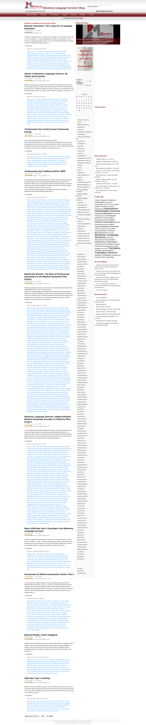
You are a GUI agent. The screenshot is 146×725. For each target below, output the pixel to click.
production (34, 118)
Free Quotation (61, 721)
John (97, 290)
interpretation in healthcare (41, 612)
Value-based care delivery (37, 267)
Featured (79, 148)
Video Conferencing (82, 240)
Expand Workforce (32, 335)
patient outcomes (52, 251)
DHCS (45, 211)
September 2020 (81, 382)
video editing (45, 711)
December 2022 (81, 329)
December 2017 (81, 433)
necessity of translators (40, 246)
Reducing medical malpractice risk (55, 255)
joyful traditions (67, 561)
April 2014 (80, 474)
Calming (56, 701)
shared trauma (54, 626)
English (116, 204)
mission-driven (62, 114)
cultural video (40, 558)
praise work (55, 162)
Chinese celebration (39, 556)
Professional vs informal (58, 386)
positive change (31, 669)
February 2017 (81, 443)
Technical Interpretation (83, 223)
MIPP (41, 244)
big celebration (60, 554)
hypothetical (50, 665)
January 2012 (80, 520)
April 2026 (80, 254)
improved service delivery (60, 342)
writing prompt (30, 673)
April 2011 (80, 537)
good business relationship (34, 158)
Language (67, 703)
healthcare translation (64, 610)
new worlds (46, 667)
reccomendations (41, 255)
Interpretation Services (83, 158)
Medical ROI (67, 240)
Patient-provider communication (35, 253)
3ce (41, 156)
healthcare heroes (40, 610)
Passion (58, 116)
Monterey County (108, 233)
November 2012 (81, 496)
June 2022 (80, 343)
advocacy (56, 99)
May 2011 (79, 535)
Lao (70, 61)
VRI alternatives (55, 269)
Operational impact (65, 377)
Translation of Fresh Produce (103, 183)
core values (53, 103)
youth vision (54, 673)
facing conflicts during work (43, 609)
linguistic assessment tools (34, 63)
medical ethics (41, 620)
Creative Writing (52, 661)
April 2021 (80, 365)
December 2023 (81, 300)
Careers (67, 721)
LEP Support (66, 228)
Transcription (80, 231)
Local (78, 177)
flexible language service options (45, 336)
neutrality (60, 622)
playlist (29, 118)
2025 (41, 554)
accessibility (43, 99)
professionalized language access (36, 388)
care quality (45, 205)
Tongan (69, 68)
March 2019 (80, 416)
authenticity (30, 101)
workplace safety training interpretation (37, 411)
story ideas (57, 669)
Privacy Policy (82, 721)
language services (52, 112)
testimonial (51, 164)
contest (67, 660)
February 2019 (81, 418)
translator (45, 166)
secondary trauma (45, 626)
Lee (97, 283)
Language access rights (47, 352)
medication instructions (33, 244)
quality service (62, 162)
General (33, 51)
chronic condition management (57, 205)
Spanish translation (43, 164)
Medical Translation (108, 230)
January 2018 (80, 431)
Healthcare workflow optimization (51, 221)
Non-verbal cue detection (54, 375)
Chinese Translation (65, 156)
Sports (79, 221)
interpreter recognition (61, 614)
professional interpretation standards (41, 386)
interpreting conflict (61, 616)
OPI (45, 248)
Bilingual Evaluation (82, 124)
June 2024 (80, 288)
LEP (61, 228)
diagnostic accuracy (53, 211)
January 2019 (80, 421)
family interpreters (39, 217)
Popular (65, 14)
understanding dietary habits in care (54, 406)
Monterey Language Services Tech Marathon (108, 314)
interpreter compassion (38, 614)
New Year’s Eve (63, 565)
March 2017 (80, 440)
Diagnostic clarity (63, 211)
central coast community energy (50, 156)
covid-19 (106, 204)
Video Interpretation (49, 267)
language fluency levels (33, 61)
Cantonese (45, 53)
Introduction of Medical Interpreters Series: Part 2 (49, 574)
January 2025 (80, 278)
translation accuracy (49, 261)
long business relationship (49, 160)
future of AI (44, 663)
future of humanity (52, 663)
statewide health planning (52, 257)
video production (54, 711)
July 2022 (79, 341)
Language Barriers (35, 228)
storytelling (56, 120)
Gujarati (65, 55)
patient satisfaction (63, 251)
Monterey (98, 233)
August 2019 (80, 406)
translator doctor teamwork (34, 263)
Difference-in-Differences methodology (56, 213)
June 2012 (80, 508)
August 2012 (80, 503)
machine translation (108, 220)
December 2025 (81, 261)
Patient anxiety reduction (47, 381)
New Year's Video (49, 707)
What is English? (101, 304)
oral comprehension (46, 66)
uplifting (39, 711)
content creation (44, 103)
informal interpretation (40, 223)
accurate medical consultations (48, 308)
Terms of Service (74, 721)
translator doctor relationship (62, 261)
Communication (53, 101)
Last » (51, 716)
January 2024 (80, 298)
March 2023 (80, 322)
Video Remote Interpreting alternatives (37, 269)
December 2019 (81, 397)
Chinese (79, 129)
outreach (52, 116)
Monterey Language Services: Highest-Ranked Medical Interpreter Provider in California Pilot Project (47, 419)
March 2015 (80, 462)
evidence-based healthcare (57, 215)
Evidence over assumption (47, 333)
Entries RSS (80, 570)
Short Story (50, 669)
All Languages (63, 99)
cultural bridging (44, 105)
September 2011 (81, 527)
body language (53, 603)
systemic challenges (41, 259)
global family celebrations (50, 559)
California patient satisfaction (61, 315)
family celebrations (50, 558)
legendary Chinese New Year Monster (37, 563)
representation (37, 120)
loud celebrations (52, 563)
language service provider (40, 112)
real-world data (31, 390)
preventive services (65, 253)
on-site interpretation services (39, 377)
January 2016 (80, 452)
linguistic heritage (56, 63)
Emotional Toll (61, 607)
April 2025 (80, 271)
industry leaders (55, 109)
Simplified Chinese (32, 164)
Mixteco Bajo (50, 65)
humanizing (47, 109)
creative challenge (32, 661)
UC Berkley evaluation (57, 265)
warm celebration (60, 567)
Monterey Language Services (62, 65)
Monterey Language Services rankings (48, 371)
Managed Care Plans (37, 483)
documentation (31, 107)
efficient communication (43, 215)
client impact (45, 101)
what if (59, 671)
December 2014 (81, 464)
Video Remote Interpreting (62, 267)
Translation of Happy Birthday (103, 161)
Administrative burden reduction (48, 200)
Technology (80, 226)
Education (79, 141)
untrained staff (48, 519)
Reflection (48, 709)
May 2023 (79, 317)
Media (79, 179)
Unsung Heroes (59, 628)
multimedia (41, 116)
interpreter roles (31, 616)
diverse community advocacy (48, 331)
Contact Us (90, 721)
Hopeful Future (42, 665)
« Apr (79, 110)
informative (30, 110)
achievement (50, 99)
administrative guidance (63, 200)
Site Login (79, 568)
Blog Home (44, 14)
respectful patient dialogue (38, 394)
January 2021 (80, 372)
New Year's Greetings (38, 707)
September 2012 (81, 501)
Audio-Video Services (63, 310)
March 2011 (80, 539)
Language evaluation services (59, 59)
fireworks (40, 559)
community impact (63, 101)
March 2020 (80, 392)
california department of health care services (52, 202)
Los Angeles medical (36, 232)
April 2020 (80, 389)
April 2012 (80, 513)
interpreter (99, 213)
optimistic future (54, 667)
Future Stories (61, 663)
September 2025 (81, 264)
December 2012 (81, 493)
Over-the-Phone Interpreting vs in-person (45, 250)
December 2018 (81, 423)
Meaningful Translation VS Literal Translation (108, 309)
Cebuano (51, 53)
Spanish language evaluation (59, 68)
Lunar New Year (61, 563)
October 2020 (80, 380)
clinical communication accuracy (47, 319)
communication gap (60, 53)
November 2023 (81, 302)
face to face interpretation (44, 335)
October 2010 (80, 547)
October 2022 (80, 334)
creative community (42, 661)
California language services (34, 53)
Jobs (78, 165)
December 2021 (81, 351)
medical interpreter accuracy (57, 236)
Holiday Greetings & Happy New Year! (105, 164)
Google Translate (88, 85)
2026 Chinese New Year (49, 554)
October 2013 (80, 481)
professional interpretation (64, 66)
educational (38, 107)
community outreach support (57, 321)
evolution (59, 107)
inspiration (61, 703)
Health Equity (64, 217)
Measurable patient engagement (42, 358)
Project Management (82, 209)
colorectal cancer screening (55, 207)
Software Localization (82, 219)
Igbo (68, 55)
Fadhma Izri (99, 265)
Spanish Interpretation (107, 244)
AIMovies (52, 660)
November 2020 (81, 377)
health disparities (55, 217)
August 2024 (80, 285)
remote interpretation (109, 240)
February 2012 (81, 518)
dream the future (61, 661)
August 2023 (80, 310)
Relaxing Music (56, 709)
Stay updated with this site (105, 11)
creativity (36, 105)
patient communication (60, 624)
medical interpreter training (103, 228)
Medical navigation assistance (39, 240)
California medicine (54, 204)
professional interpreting (33, 626)
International (80, 155)
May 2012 (79, 510)
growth (41, 109)
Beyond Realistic (59, 660)
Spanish (97, 244)
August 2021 (80, 356)
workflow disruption (65, 269)
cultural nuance (49, 55)
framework (47, 217)
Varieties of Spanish (101, 159)
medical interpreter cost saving (40, 363)
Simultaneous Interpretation (84, 214)
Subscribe (73, 14)
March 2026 (80, 256)
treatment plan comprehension (35, 265)
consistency (37, 103)
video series (62, 122)
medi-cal (45, 232)
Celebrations (30, 556)
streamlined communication (48, 396)
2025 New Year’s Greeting (37, 678)
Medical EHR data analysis (40, 359)
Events (79, 146)
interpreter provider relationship (35, 227)
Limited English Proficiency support (51, 230)
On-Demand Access (43, 498)
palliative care (39, 624)
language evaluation (44, 59)
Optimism (37, 709)
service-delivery (41, 257)
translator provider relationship (50, 263)
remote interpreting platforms (34, 392)
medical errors (41, 234)
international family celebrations (54, 561)
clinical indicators (31, 207)
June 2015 (80, 457)
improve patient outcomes (46, 342)
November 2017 (81, 435)
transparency (47, 122)
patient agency (60, 250)
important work (46, 158)
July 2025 (79, 266)
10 (42, 716)
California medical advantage (41, 204)
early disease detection (63, 331)
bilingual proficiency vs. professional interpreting (40, 312)
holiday (34, 561)
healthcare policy (37, 221)
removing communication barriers (52, 392)
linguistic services (31, 114)
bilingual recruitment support (59, 51)
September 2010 (81, 549)
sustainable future (36, 671)
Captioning (80, 127)
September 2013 (81, 484)
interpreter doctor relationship (46, 225)
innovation (36, 110)
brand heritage (37, 101)
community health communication (36, 55)
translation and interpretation (104, 250)
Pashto (54, 66)
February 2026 (81, 259)
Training (79, 228)
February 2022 (81, 346)
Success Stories (63, 120)
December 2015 (81, 455)
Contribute (82, 14)
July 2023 (79, 312)
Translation (40, 122)
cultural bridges (53, 605)
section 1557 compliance (52, 394)
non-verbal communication (54, 246)
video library (55, 122)
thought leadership (32, 122)
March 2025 (80, 273)
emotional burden (41, 607)
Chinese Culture (50, 556)
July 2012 (79, 506)
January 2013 (80, 491)
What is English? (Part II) (103, 306)
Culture (112, 204)
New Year (55, 565)
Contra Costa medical (36, 209)
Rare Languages (31, 255)
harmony (29, 561)
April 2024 (80, 290)
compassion (61, 603)
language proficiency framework (48, 61)
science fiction (39, 669)
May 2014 (79, 472)
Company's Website (31, 14)
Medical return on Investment (56, 240)
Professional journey (56, 118)
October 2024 (80, 283)
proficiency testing (32, 68)
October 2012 (80, 498)
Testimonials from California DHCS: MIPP (45, 171)
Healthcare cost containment (50, 219)
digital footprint (59, 105)
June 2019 (80, 411)
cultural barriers (44, 605)
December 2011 (81, 522)
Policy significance (40, 384)
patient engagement (42, 251)
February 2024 (81, 295)
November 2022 (81, 331)
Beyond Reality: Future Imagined (40, 635)
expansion (65, 107)
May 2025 (79, 268)
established (53, 107)
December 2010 (81, 542)
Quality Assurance (82, 212)
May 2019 (79, 414)
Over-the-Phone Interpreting (46, 379)
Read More (29, 46)
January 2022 (80, 348)
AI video (35, 603)
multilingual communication (50, 622)
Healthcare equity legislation (44, 340)
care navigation (38, 205)
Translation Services (82, 233)
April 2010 (80, 559)
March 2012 (80, 515)
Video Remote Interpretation (84, 243)
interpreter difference (32, 225)
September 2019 (81, 404)
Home (54, 721)
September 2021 (81, 353)
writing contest (65, 671)
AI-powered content (43, 603)
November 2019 (81, 399)
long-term (46, 114)
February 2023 (81, 324)
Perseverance (64, 116)
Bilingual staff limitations (33, 202)
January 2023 (80, 327)
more (81, 18)
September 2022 (81, 336)
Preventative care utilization (51, 253)
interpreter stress (40, 616)
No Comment (29, 30)
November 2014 (81, 467)
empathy (68, 607)
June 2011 (80, 532)
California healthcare (64, 313)
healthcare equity (31, 340)
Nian (69, 565)
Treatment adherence (64, 263)
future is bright (36, 663)
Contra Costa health (38, 456)
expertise (29, 109)
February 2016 (81, 450)
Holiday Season (41, 561)
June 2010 (80, 554)
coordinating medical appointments (56, 323)
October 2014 (80, 469)
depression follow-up (37, 211)
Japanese (103, 215)
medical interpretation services (41, 361)
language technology (63, 112)
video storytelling (35, 630)
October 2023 (80, 305)
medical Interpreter (44, 236)
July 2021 (79, 358)
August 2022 (80, 339)
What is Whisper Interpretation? (104, 168)
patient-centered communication (52, 383)
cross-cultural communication (39, 325)
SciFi (45, 669)
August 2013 (80, 486)
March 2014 (80, 476)
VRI (49, 269)
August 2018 (80, 426)
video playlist (44, 567)
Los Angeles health (47, 356)
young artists (38, 673)
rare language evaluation (43, 68)
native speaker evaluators (34, 66)
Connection (30, 103)
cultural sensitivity (62, 605)
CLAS (67, 205)
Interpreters (108, 213)
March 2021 (80, 368)
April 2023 (80, 319)
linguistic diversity (46, 63)
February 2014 (81, 479)
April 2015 (80, 460)
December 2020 (81, 375)
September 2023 (81, 307)
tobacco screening (32, 261)
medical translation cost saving (35, 242)
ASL (78, 122)
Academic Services (82, 119)
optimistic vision (63, 667)
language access (57, 110)
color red (34, 558)
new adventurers (47, 565)
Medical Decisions (32, 620)
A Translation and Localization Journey (106, 320)
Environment (80, 143)
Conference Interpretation (83, 136)
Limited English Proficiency (34, 230)
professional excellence (44, 118)
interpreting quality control (50, 57)
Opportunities (30, 709)
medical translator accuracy (61, 242)
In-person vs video (54, 344)
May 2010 (79, 556)
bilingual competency (45, 51)
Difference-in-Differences (38, 213)
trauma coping (39, 628)
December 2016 (81, 445)
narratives (47, 116)
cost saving (46, 209)
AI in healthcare (55, 601)
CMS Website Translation (83, 132)
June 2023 (80, 314)
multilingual (46, 705)
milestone (54, 114)
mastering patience (62, 618)
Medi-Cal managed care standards (57, 232)
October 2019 (80, 402)
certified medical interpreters (50, 317)
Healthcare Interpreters (52, 610)
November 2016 (81, 447)
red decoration (31, 567)
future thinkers (33, 665)
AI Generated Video (45, 601)
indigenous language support (34, 57)
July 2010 (79, 551)
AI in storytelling (64, 601)
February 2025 (81, 276)
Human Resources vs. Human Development (107, 175)
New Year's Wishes (60, 707)
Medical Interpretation (51, 620)
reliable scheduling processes (62, 390)
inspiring (42, 110)
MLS (44, 244)
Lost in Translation (101, 297)
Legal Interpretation (82, 175)
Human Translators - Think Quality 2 (106, 311)
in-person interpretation (39, 471)
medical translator (48, 242)
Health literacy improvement (34, 219)
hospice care (30, 612)
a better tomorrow (44, 660)
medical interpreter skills (39, 65)
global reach (35, 109)
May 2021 (79, 363)
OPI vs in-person (51, 248)
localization (40, 114)
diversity (65, 105)
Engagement (45, 107)
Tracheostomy (30, 628)
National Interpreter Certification (40, 373)
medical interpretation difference (54, 234)
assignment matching (51, 310)
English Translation (101, 206)
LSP (50, 114)
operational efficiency (38, 248)
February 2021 (81, 370)
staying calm (62, 626)
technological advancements (48, 671)
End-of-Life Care (31, 609)
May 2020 (79, 387)
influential (62, 109)
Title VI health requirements (61, 259)
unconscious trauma (48, 628)
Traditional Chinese (60, 164)
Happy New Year (62, 559)
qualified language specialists (53, 388)
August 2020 (80, 385)
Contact (91, 14)
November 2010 (81, 544)
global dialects (58, 55)
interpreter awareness (55, 612)
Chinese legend (59, 556)
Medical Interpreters (63, 620)
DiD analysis (45, 329)
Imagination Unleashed (60, 665)
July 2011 (79, 530)
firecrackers (35, 559)
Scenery (63, 709)
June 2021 (80, 360)
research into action (45, 510)
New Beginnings (65, 705)
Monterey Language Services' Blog (64, 7)
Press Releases (55, 14)
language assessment (33, 59)
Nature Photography (55, 705)
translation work (37, 166)
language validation (63, 61)
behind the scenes (48, 701)
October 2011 (80, 525)
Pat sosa (98, 271)
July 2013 (79, 489)
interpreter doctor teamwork (62, 225)
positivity (42, 709)
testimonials (50, 259)
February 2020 (81, 394)
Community (80, 134)
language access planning (51, 227)
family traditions (60, 558)
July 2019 (79, 409)
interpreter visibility (51, 616)
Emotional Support (52, 607)
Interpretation (48, 110)
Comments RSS (81, 573)
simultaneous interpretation (106, 242)
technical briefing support (51, 398)
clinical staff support (42, 207)
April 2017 (80, 438)
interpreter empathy (50, 614)
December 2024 (81, 281)
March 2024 (80, 293)
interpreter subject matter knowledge (59, 350)
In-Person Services (44, 344)
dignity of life (33, 607)
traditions (37, 567)
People (79, 202)
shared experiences (47, 120)
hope (47, 703)
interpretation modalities (61, 223)
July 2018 (79, 428)
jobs (107, 215)
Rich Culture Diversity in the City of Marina (106, 190)
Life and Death (53, 618)
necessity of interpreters (55, 373)
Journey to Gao (100, 277)
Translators (106, 255)
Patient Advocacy (48, 624)
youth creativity (47, 673)
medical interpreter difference (47, 238)
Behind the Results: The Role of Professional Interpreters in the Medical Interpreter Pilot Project (46, 276)
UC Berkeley (47, 265)
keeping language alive (63, 57)
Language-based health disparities (50, 228)
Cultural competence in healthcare (56, 325)
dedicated (51, 105)
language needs (54, 158)
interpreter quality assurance (41, 350)
